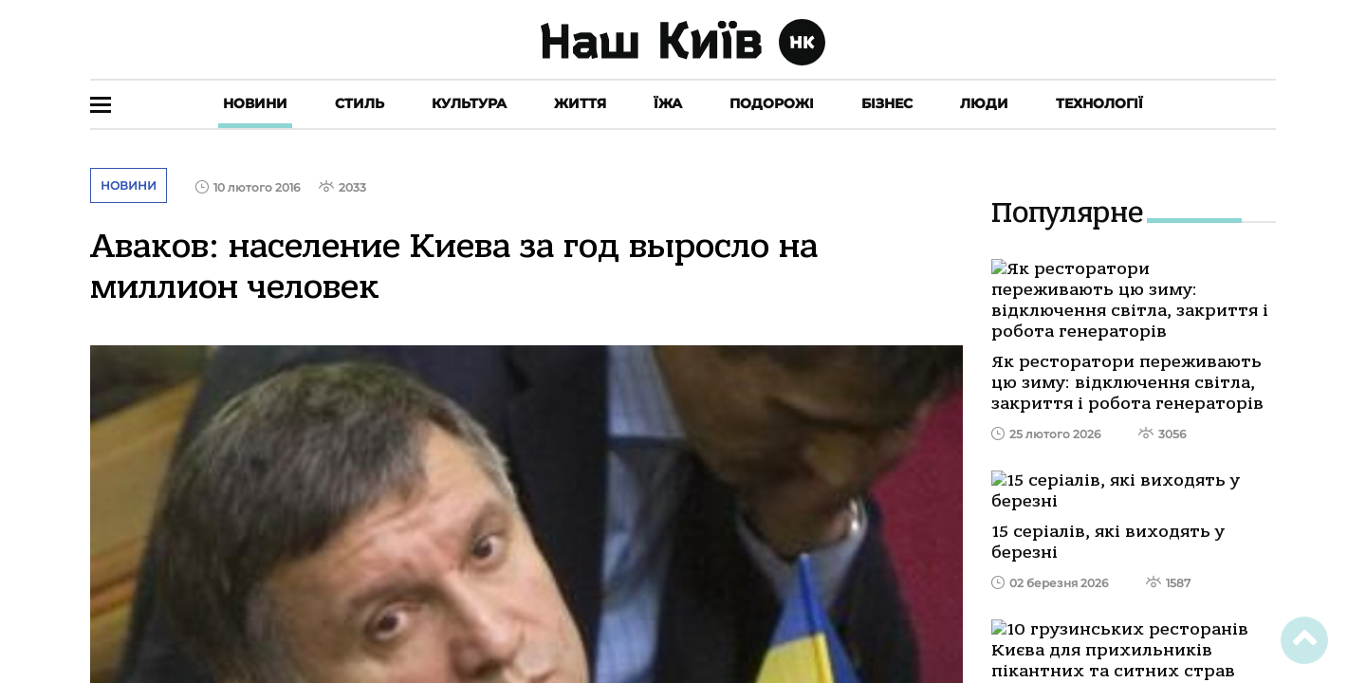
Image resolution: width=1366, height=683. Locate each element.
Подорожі (771, 103)
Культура (469, 103)
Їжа (668, 103)
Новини (255, 103)
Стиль (359, 103)
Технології (1099, 103)
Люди (984, 103)
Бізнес (887, 103)
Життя (580, 103)
